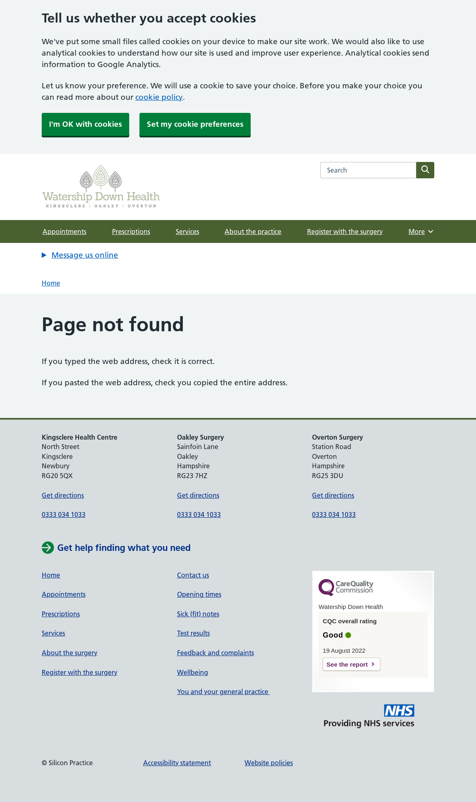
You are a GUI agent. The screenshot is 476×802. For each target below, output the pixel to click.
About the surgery (69, 653)
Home (51, 283)
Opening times (199, 594)
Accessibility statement (177, 763)
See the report (347, 664)
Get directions (63, 495)
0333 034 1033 (63, 514)
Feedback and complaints (215, 653)
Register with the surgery (345, 231)
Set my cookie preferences (195, 124)
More (421, 231)
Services (187, 231)
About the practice (253, 231)
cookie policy (159, 97)
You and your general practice (223, 691)
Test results (193, 633)
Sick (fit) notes (198, 614)
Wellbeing (192, 672)
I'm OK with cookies (85, 124)
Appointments (64, 231)
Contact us (193, 575)
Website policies (269, 763)
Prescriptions (131, 231)
